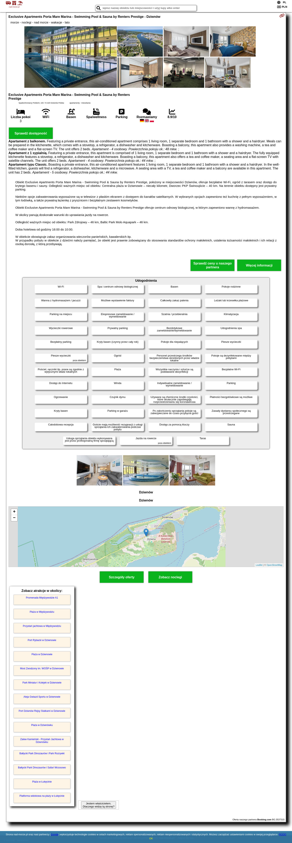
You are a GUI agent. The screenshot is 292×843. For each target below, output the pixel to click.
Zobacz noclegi (170, 577)
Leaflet (259, 565)
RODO (282, 834)
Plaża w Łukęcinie (42, 781)
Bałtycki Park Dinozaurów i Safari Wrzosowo (42, 767)
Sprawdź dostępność (31, 133)
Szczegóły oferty (121, 577)
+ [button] (14, 512)
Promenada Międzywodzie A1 (42, 597)
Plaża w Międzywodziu (42, 611)
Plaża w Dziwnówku (42, 725)
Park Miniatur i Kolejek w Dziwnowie (42, 682)
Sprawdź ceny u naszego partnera (212, 265)
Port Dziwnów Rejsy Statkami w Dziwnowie (42, 711)
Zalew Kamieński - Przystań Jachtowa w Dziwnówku (42, 741)
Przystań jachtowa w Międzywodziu (42, 626)
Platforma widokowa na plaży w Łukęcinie (41, 795)
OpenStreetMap (274, 565)
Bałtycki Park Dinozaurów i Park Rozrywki (41, 753)
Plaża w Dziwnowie (41, 654)
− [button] (14, 518)
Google (55, 834)
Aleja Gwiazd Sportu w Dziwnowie (42, 696)
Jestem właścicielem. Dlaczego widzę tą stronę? (98, 805)
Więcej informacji (259, 265)
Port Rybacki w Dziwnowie (42, 640)
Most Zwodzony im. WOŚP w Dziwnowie (42, 668)
